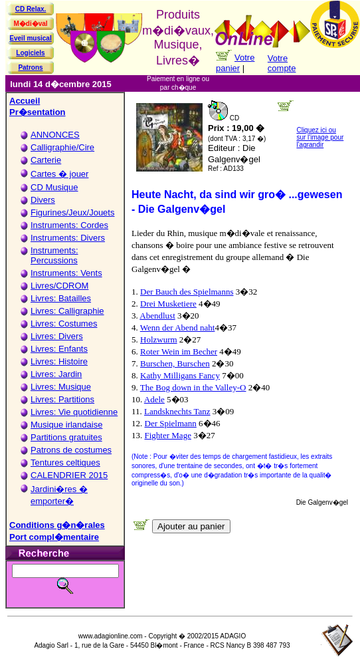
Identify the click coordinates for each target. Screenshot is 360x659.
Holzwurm (158, 339)
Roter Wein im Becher (178, 351)
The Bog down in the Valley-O (193, 387)
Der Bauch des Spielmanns (186, 292)
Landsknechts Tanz (177, 411)
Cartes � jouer (59, 174)
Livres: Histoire (59, 361)
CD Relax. (30, 9)
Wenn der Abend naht (177, 327)
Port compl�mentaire (54, 537)
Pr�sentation (37, 112)
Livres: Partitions (62, 399)
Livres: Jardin (56, 374)
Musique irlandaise (66, 425)
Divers (43, 200)
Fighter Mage (168, 435)
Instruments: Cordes (69, 225)
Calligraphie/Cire (62, 147)
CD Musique (54, 187)
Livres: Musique (61, 387)
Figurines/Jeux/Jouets (72, 212)
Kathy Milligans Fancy (180, 375)
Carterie (46, 160)
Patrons (30, 67)
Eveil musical (30, 38)
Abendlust (157, 316)
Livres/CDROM (59, 286)
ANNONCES (55, 135)
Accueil (24, 101)
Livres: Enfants (59, 349)
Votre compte (282, 63)
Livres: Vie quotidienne (74, 412)
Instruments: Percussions (54, 255)
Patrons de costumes (71, 450)
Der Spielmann (171, 423)
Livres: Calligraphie (67, 311)
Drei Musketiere (168, 304)
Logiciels (30, 53)
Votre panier (235, 63)
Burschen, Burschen (175, 363)
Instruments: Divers (68, 238)
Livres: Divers (57, 336)
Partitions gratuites (66, 437)
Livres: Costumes (64, 324)
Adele (154, 399)
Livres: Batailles (61, 298)
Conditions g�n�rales (57, 525)
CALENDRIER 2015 (69, 475)
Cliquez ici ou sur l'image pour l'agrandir (319, 137)
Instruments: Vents (66, 273)
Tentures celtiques (65, 462)
